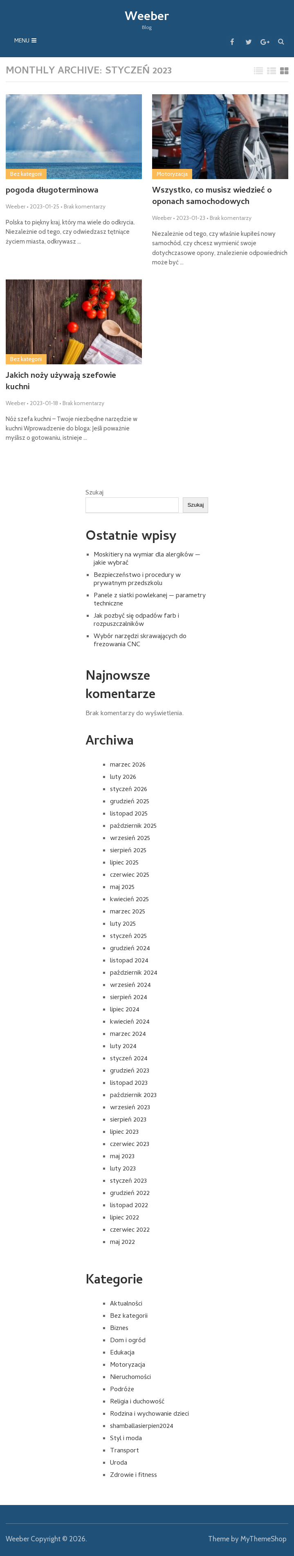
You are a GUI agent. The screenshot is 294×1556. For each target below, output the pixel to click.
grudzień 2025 (129, 802)
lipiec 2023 (124, 1132)
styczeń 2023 (128, 1181)
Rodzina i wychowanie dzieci (149, 1414)
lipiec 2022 (124, 1218)
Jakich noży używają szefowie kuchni (62, 382)
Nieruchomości (130, 1377)
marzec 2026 (128, 765)
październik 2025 (133, 826)
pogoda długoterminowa (52, 191)
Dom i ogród (128, 1341)
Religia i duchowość (137, 1402)
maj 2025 (122, 887)
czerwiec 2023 (129, 1144)
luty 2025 (123, 924)
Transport (124, 1451)
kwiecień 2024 (130, 1022)
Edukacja (122, 1353)
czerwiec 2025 (129, 875)
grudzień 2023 (129, 1071)
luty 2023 (123, 1169)
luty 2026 (123, 777)
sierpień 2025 (128, 851)
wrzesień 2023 (130, 1108)
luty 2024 (123, 1047)
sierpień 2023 (128, 1120)
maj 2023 (122, 1157)
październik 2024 (133, 973)
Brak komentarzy (84, 206)
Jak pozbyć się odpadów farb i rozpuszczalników (136, 621)
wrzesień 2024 (130, 985)
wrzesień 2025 (130, 838)
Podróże (122, 1390)
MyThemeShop (263, 1539)
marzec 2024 (128, 1034)
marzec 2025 (127, 912)
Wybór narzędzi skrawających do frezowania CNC (140, 641)
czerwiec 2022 (130, 1230)
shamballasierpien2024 (141, 1426)
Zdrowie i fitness (133, 1475)
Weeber (147, 18)
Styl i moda (126, 1439)
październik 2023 (133, 1096)
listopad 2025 (129, 814)
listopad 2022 (129, 1206)
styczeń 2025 (128, 936)
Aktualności (126, 1304)
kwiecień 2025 (129, 900)
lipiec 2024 (124, 1010)
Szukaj (94, 493)
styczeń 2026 (128, 790)
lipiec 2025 (124, 863)
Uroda (118, 1463)
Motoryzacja (172, 173)
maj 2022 (122, 1242)
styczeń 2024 (129, 1059)
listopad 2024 (129, 961)
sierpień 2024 (128, 998)
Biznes (119, 1328)
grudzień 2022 (130, 1193)
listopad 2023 (129, 1083)
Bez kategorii (26, 173)
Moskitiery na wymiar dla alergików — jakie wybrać (147, 559)
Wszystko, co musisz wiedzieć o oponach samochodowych (213, 197)
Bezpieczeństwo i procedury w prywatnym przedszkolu (137, 580)
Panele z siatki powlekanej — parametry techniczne (150, 600)
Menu (21, 41)
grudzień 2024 (130, 949)
